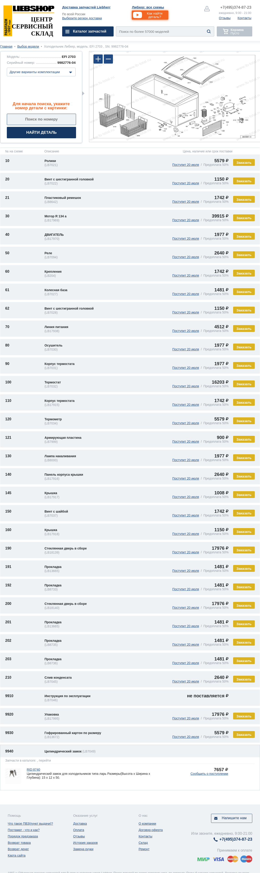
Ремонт (144, 849)
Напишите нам (234, 818)
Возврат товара (19, 843)
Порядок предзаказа (23, 836)
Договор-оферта (151, 830)
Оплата (78, 830)
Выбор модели (28, 46)
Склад (143, 843)
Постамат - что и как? (24, 830)
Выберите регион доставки (82, 18)
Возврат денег (18, 849)
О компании (147, 823)
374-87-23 (235, 7)
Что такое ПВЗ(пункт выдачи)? (30, 823)
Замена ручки (83, 849)
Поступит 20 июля (185, 165)
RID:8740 (33, 769)
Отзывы (224, 18)
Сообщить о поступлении (209, 773)
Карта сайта (16, 855)
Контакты (244, 18)
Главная (6, 46)
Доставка (80, 823)
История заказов (85, 843)
